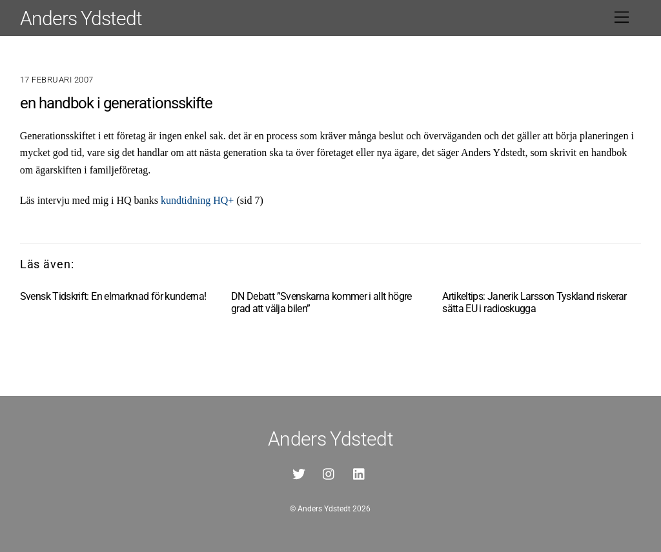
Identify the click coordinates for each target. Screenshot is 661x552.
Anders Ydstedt (324, 508)
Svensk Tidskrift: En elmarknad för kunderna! (113, 296)
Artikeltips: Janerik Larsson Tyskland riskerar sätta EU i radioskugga (534, 302)
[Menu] (622, 17)
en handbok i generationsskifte (116, 103)
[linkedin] (359, 473)
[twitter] (299, 473)
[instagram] (329, 473)
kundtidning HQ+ (197, 200)
